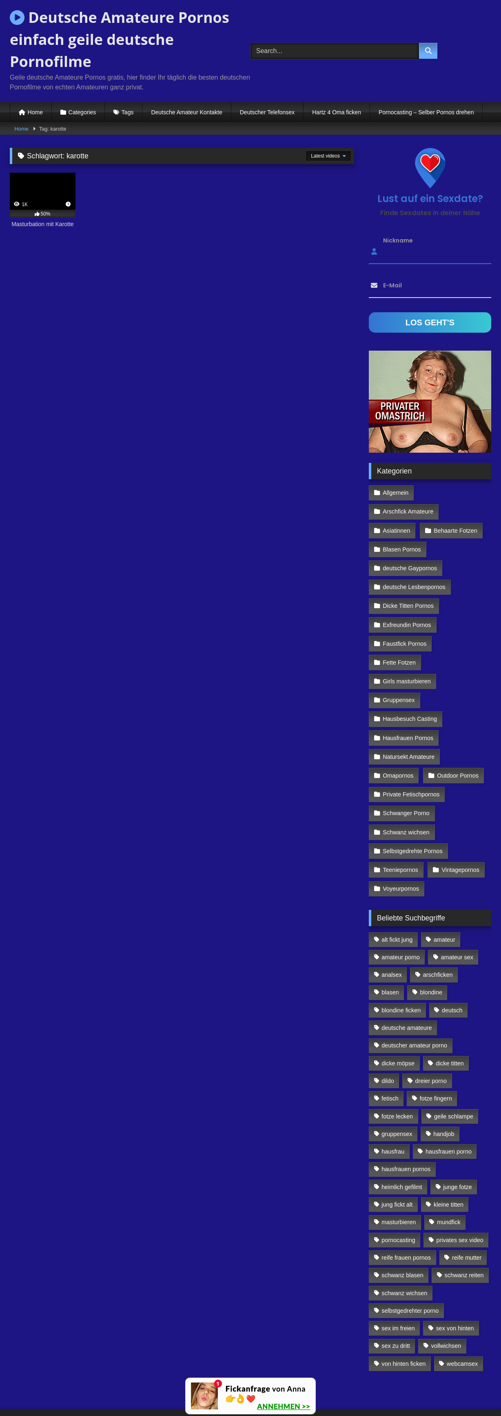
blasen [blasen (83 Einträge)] (390, 949)
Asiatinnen (396, 510)
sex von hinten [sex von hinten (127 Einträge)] (455, 1284)
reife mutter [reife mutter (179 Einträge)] (467, 1214)
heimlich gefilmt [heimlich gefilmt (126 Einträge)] (401, 1143)
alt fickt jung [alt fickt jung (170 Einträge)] (396, 896)
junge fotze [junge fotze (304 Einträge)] (457, 1143)
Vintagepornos (460, 828)
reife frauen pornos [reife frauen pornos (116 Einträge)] (406, 1214)
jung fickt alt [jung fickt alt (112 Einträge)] (396, 1161)
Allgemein (395, 492)
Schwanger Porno (406, 775)
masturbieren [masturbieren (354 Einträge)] (398, 1178)
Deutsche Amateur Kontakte (186, 112)
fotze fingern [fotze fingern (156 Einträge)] (436, 1054)
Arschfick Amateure (456, 492)
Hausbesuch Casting (410, 687)
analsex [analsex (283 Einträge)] (391, 931)
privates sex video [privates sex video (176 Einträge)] (460, 1196)
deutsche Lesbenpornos (414, 563)
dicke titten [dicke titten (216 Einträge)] (450, 1019)
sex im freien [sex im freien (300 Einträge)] (398, 1284)
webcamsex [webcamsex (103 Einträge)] (462, 1320)
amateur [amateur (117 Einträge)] (444, 896)
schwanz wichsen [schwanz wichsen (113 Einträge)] (404, 1249)
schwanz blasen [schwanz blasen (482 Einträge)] (402, 1231)
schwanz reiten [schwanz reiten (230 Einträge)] (464, 1231)
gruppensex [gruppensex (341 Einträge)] (396, 1090)
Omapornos (398, 740)
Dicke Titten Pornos (408, 581)
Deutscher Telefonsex (267, 112)
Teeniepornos (400, 828)
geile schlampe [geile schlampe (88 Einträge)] (453, 1072)
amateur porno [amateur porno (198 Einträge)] (400, 913)
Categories (82, 112)
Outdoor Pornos (457, 740)
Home (35, 112)
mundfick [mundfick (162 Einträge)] (449, 1178)
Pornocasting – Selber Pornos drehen (426, 112)
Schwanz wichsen (406, 792)
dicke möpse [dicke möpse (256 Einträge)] (398, 1019)
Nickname (398, 240)
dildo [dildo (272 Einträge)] (387, 1037)
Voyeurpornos (401, 845)
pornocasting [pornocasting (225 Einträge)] (398, 1196)
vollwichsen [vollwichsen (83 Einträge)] (446, 1302)
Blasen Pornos (402, 528)
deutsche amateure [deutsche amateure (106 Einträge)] (406, 984)
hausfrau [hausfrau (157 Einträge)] (392, 1108)
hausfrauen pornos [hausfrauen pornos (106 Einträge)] (405, 1126)
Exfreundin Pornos (407, 598)
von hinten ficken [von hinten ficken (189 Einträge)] (403, 1320)
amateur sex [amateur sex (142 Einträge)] (457, 913)
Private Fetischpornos (411, 757)
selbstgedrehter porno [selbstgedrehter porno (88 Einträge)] (410, 1267)
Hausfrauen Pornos (408, 704)
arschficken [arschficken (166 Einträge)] (438, 931)
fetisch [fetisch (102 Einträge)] (390, 1054)
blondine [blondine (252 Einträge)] (431, 949)
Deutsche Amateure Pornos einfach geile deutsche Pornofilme (119, 39)
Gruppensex (399, 669)
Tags (128, 112)
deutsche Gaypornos (410, 545)
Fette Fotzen (399, 634)
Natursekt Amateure (408, 722)
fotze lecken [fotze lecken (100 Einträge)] (397, 1072)
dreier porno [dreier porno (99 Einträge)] (431, 1037)
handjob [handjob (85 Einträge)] (443, 1090)
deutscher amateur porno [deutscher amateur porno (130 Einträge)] (414, 1001)
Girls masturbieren (407, 651)
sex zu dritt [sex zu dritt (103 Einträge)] (395, 1302)
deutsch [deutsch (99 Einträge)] (452, 966)
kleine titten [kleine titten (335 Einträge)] (448, 1161)
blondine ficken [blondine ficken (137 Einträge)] (401, 966)
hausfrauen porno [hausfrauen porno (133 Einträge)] (449, 1108)
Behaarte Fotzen (454, 510)
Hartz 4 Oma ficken (336, 112)
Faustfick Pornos (404, 616)
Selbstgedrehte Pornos (412, 810)
